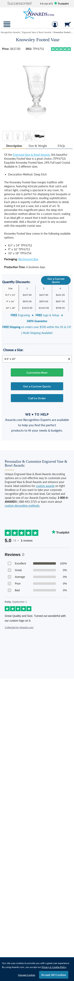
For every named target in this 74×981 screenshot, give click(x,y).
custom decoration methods (22, 505)
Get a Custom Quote (55, 280)
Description (14, 145)
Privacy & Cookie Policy (54, 967)
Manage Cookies (26, 975)
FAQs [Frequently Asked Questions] (61, 145)
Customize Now (36, 372)
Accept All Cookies (53, 974)
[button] (20, 3)
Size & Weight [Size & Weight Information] (37, 145)
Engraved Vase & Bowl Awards (31, 154)
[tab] (14, 146)
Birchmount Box (28, 259)
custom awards (45, 486)
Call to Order (37, 398)
